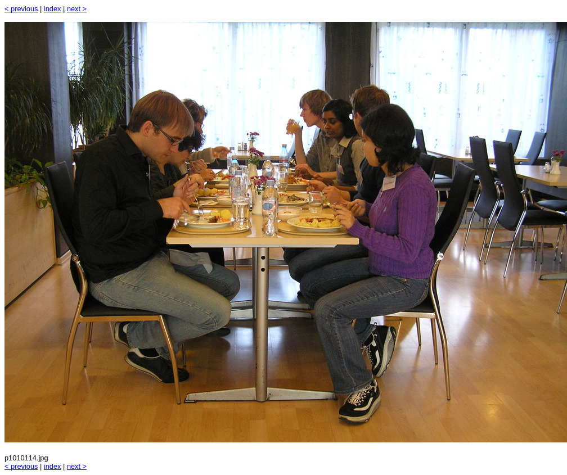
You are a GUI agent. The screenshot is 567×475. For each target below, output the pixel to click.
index (52, 8)
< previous (21, 8)
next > (77, 8)
